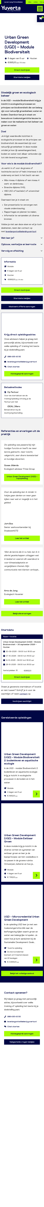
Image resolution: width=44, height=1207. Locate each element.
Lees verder (36, 793)
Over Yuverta (6, 6)
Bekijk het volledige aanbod (22, 973)
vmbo (36, 2)
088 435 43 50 (12, 357)
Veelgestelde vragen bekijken (22, 1042)
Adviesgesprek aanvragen (22, 374)
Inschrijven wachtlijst (22, 701)
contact (24, 694)
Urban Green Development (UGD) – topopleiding (22, 477)
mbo (29, 2)
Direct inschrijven (22, 70)
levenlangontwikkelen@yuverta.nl (21, 232)
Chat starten (12, 367)
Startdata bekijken (22, 77)
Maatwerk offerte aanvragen (22, 307)
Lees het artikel (22, 538)
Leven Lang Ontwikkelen (13, 2)
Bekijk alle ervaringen (22, 613)
